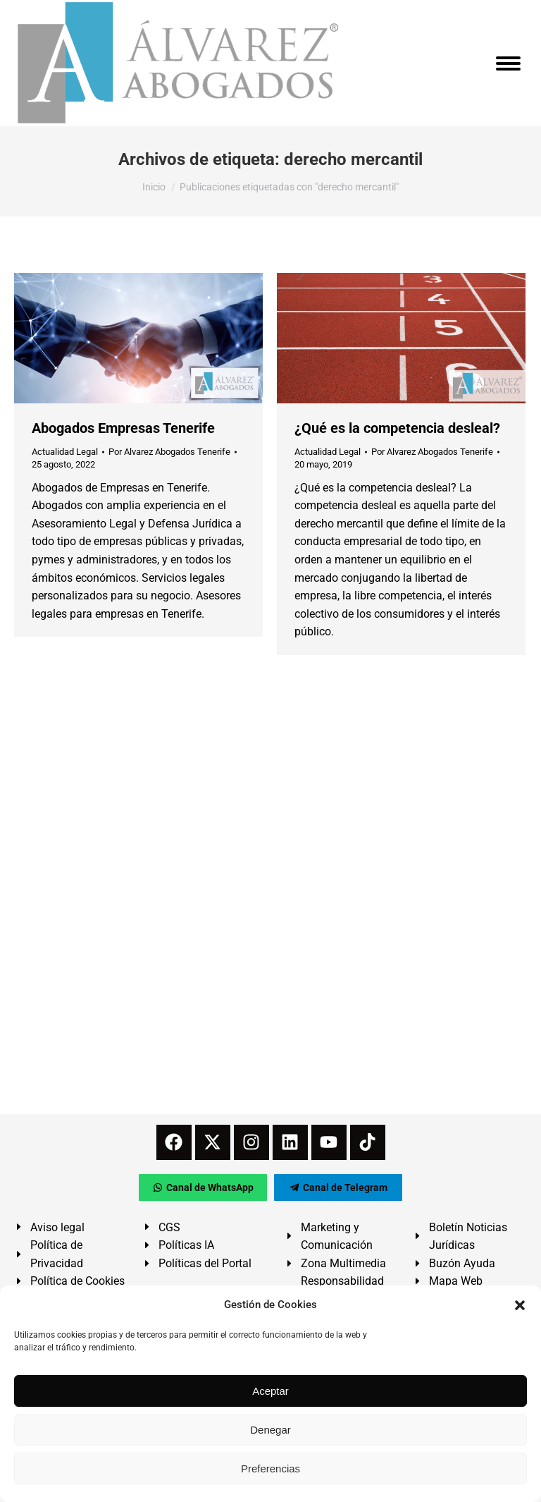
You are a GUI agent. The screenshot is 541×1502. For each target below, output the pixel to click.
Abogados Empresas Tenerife (123, 428)
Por (169, 451)
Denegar (270, 1430)
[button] (520, 1305)
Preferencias (270, 1468)
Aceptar (270, 1391)
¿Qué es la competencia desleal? (397, 428)
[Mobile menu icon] (508, 63)
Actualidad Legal (65, 451)
